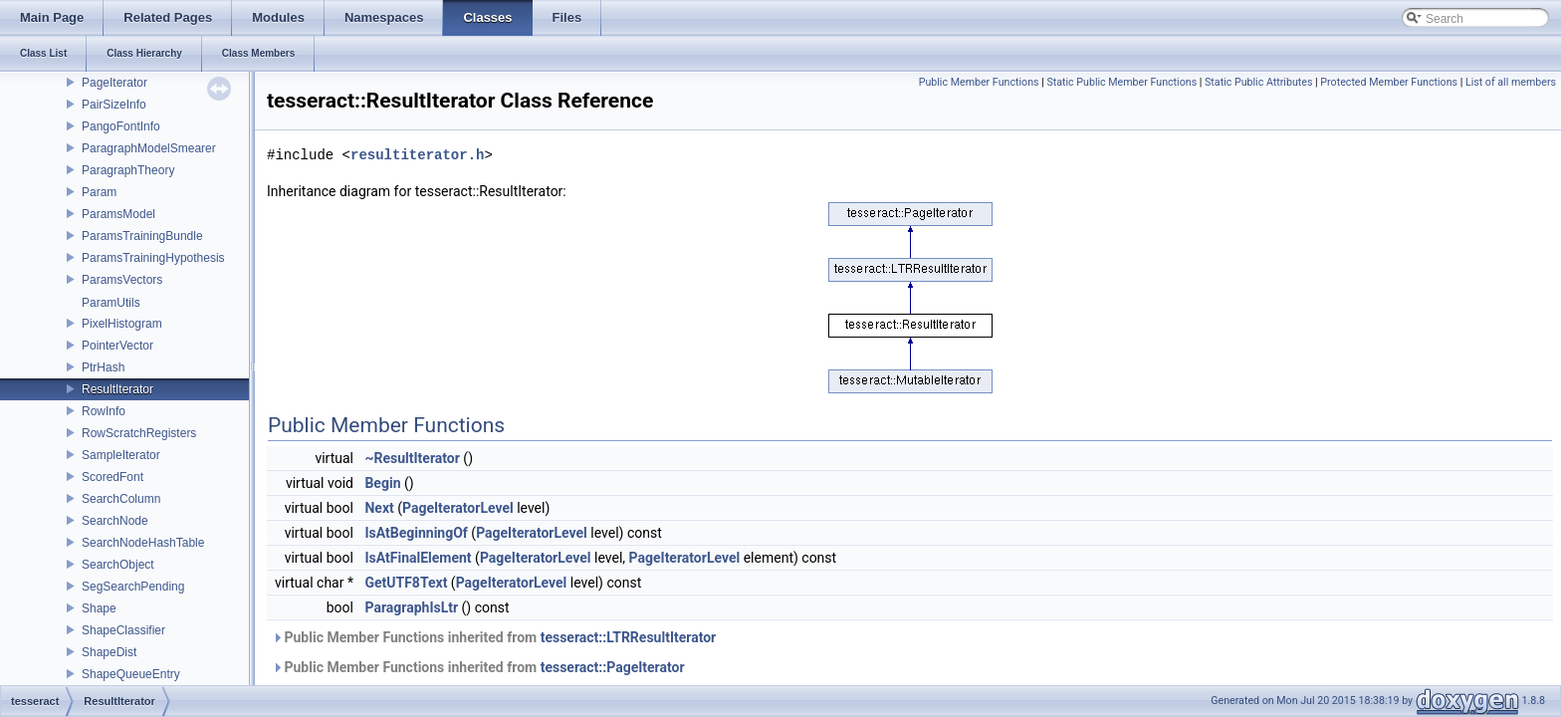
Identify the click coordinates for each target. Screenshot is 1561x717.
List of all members (1510, 82)
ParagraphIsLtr (411, 607)
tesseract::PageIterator (613, 667)
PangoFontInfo (121, 126)
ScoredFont (112, 477)
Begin (382, 483)
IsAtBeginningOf (415, 533)
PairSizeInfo (114, 105)
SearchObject (118, 565)
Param (99, 192)
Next (378, 508)
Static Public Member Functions (1121, 82)
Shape (99, 608)
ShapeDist (109, 652)
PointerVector (117, 346)
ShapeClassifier (123, 630)
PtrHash (103, 367)
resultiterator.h (417, 154)
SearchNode (115, 521)
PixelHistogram (122, 324)
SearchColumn (121, 499)
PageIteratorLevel (458, 508)
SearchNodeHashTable (143, 543)
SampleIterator (121, 455)
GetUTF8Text (405, 583)
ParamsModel (118, 214)
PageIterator (114, 83)
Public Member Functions (979, 82)
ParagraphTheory (128, 170)
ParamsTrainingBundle (142, 236)
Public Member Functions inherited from (494, 637)
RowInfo (103, 411)
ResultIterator (117, 389)
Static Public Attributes (1258, 82)
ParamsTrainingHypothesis (153, 258)
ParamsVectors (122, 280)
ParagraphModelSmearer (149, 148)
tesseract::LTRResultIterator (629, 637)
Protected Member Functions (1388, 82)
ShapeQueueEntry (131, 674)
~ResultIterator (411, 458)
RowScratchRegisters (139, 433)
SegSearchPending (133, 587)
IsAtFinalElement (417, 558)
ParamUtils (111, 303)
